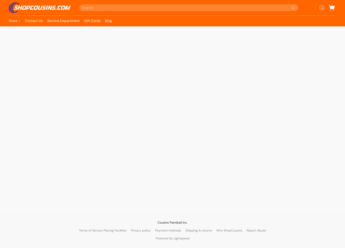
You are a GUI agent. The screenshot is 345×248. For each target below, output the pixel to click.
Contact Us (34, 20)
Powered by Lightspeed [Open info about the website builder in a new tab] (172, 238)
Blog (108, 20)
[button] (40, 7)
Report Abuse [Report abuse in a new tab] (256, 230)
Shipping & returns (198, 230)
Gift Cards (92, 20)
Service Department (63, 20)
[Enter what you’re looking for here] (188, 7)
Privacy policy (141, 230)
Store (14, 20)
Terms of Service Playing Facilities (103, 230)
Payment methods (168, 230)
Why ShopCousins (229, 230)
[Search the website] (293, 8)
